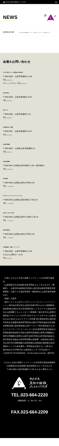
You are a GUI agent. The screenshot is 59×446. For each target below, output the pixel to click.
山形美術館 (8, 186)
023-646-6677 (13, 125)
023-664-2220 (13, 88)
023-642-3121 (13, 108)
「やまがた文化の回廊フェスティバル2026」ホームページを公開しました (36, 36)
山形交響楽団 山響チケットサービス (22, 254)
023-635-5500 (13, 143)
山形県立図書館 (10, 169)
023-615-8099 (14, 211)
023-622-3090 (14, 194)
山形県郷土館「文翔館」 (15, 134)
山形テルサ (8, 117)
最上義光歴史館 (10, 237)
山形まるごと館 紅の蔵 (15, 220)
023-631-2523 (13, 177)
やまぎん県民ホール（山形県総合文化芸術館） (26, 80)
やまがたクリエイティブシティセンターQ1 (25, 203)
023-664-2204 (27, 91)
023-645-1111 (13, 160)
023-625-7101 (14, 245)
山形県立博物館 (10, 152)
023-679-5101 (14, 228)
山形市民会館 (9, 100)
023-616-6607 (13, 266)
